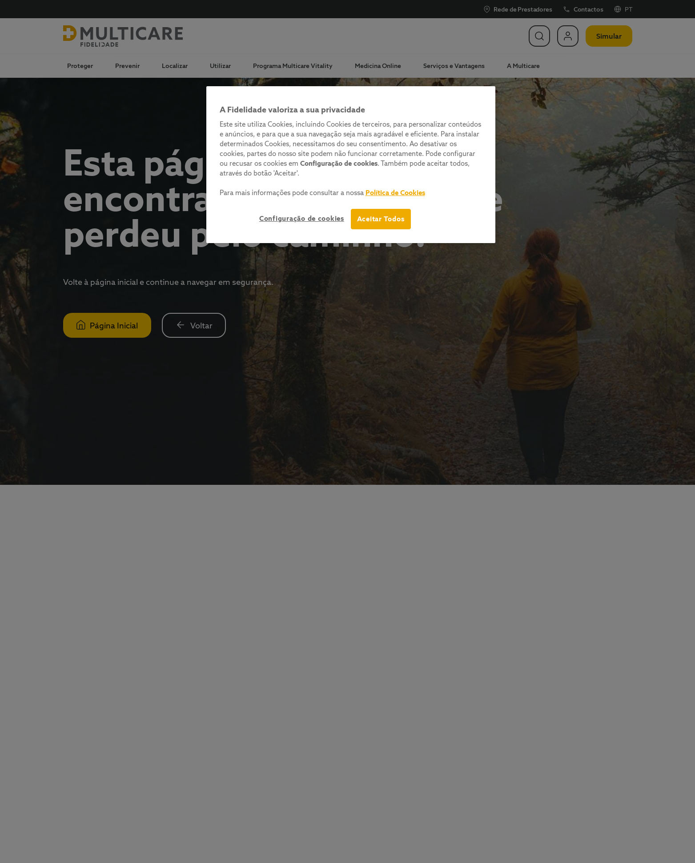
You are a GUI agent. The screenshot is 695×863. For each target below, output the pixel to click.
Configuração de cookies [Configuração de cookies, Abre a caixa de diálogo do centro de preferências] (301, 218)
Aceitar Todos (381, 219)
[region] (350, 164)
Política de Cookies (395, 192)
